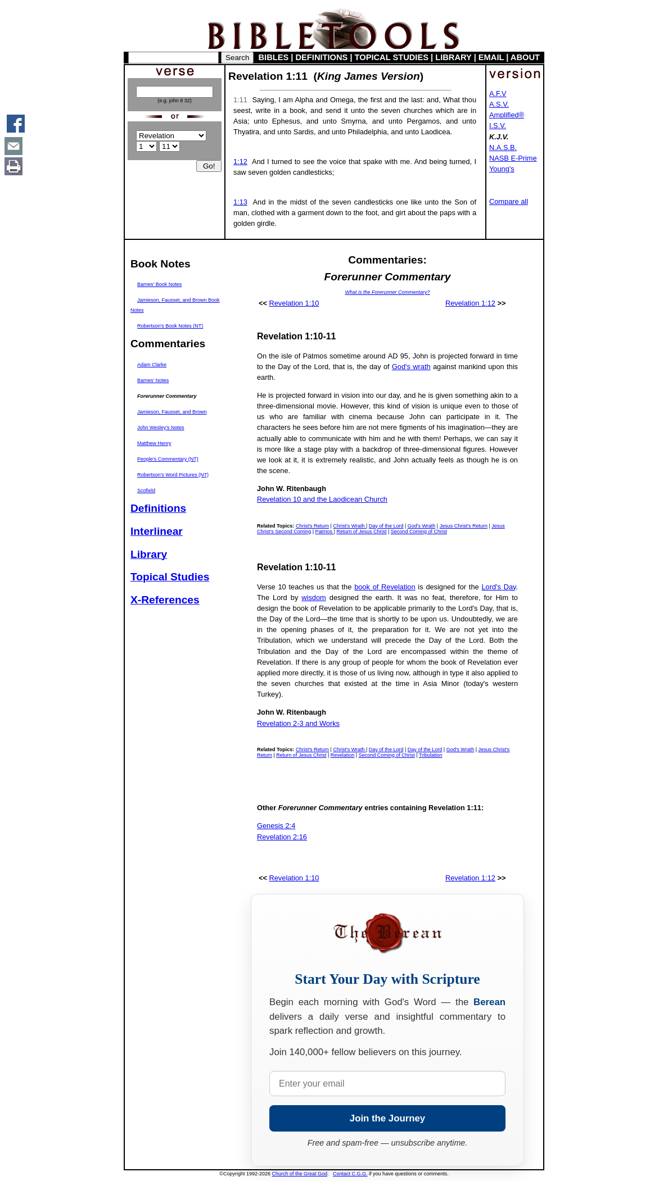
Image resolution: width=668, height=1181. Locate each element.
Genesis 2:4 (276, 825)
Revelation (343, 755)
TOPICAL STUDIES (391, 57)
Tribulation (431, 755)
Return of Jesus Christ (361, 531)
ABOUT (525, 57)
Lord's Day (498, 587)
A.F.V (498, 93)
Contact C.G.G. (350, 1174)
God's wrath (411, 366)
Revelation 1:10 (294, 303)
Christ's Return (312, 526)
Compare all (508, 201)
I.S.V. (497, 125)
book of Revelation (384, 587)
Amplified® (506, 115)
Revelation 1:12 (470, 303)
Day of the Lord (386, 526)
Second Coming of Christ (419, 531)
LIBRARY (453, 57)
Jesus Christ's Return (464, 526)
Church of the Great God (300, 1174)
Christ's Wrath (349, 526)
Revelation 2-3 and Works (298, 723)
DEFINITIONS (322, 57)
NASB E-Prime (513, 158)
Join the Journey (387, 1118)
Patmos (324, 531)
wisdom (313, 597)
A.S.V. (499, 104)
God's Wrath (422, 526)
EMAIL (491, 57)
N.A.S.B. (503, 147)
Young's (501, 169)
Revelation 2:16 (282, 837)
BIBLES (274, 57)
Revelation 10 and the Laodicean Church (322, 499)
